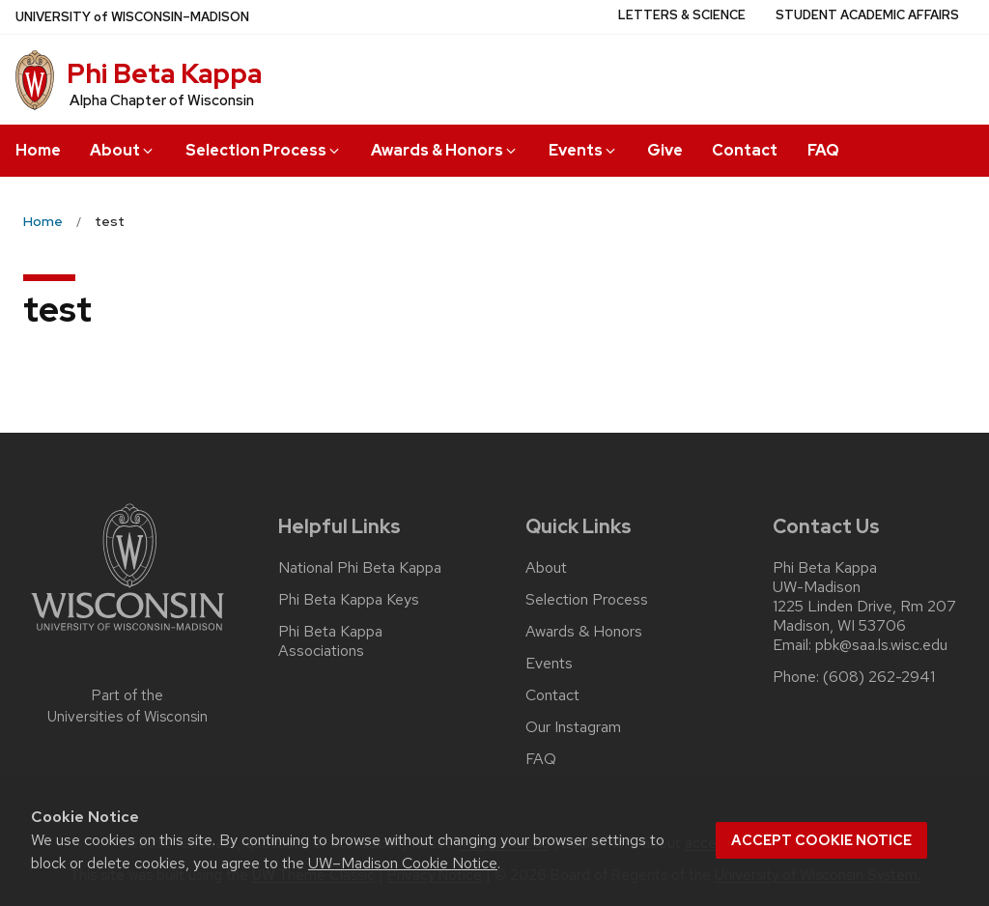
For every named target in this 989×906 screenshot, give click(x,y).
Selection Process (263, 150)
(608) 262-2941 (879, 677)
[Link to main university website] (127, 634)
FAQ (823, 150)
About (122, 150)
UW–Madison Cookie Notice (402, 863)
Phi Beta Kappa (164, 73)
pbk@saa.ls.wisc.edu (881, 645)
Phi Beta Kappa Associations (330, 641)
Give (665, 150)
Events (583, 150)
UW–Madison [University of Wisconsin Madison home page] (132, 17)
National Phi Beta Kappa (359, 568)
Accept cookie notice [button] (821, 840)
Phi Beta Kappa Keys (348, 599)
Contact (744, 150)
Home (38, 150)
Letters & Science (682, 15)
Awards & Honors (445, 150)
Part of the (127, 706)
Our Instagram (573, 727)
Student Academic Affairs (867, 15)
